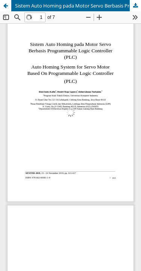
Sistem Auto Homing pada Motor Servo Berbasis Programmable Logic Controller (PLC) (78, 5)
